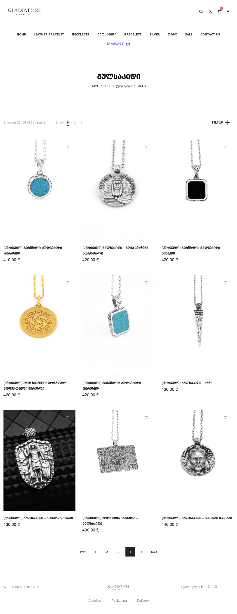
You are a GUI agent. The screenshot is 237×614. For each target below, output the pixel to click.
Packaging (119, 600)
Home (95, 86)
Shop (107, 86)
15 (81, 122)
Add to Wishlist (67, 147)
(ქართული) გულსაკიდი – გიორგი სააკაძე (197, 518)
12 (74, 122)
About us (94, 600)
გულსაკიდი (124, 86)
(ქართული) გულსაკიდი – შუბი (187, 383)
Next (154, 552)
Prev (83, 552)
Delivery (143, 600)
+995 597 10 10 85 (25, 587)
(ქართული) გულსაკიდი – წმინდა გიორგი (38, 518)
